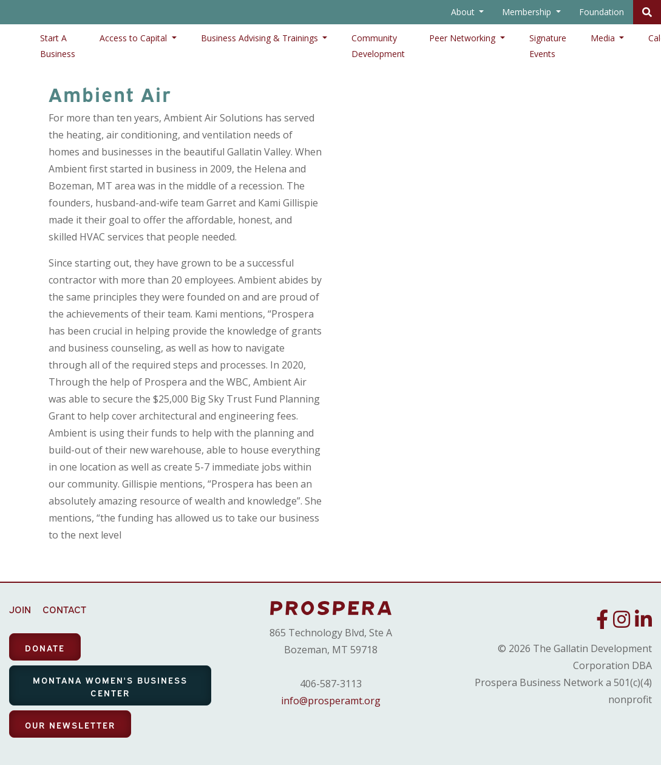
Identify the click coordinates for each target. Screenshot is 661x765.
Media (604, 38)
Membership (528, 12)
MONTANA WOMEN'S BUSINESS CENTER (110, 686)
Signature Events (547, 45)
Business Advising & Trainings (260, 38)
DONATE (45, 647)
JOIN (20, 609)
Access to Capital (134, 38)
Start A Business (57, 45)
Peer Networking (463, 38)
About (464, 12)
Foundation (601, 12)
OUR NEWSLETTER (70, 724)
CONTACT (64, 609)
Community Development (378, 45)
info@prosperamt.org (331, 700)
